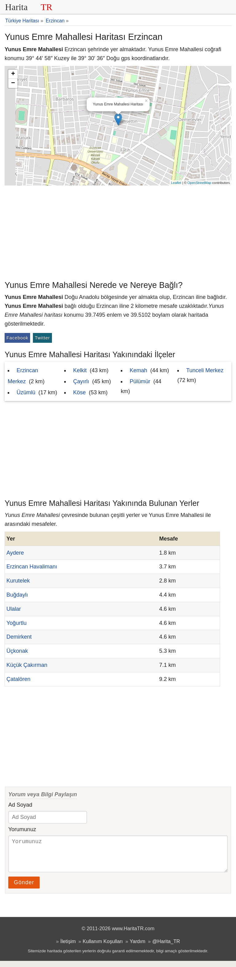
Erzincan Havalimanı (31, 567)
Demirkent (19, 637)
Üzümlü (26, 392)
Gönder (24, 888)
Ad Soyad (20, 805)
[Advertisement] (118, 231)
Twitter (42, 337)
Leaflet (176, 183)
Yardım (137, 947)
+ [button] (13, 74)
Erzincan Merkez (23, 375)
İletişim (68, 947)
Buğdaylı (17, 595)
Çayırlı (81, 381)
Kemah (138, 370)
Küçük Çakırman (26, 665)
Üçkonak (17, 651)
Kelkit (80, 370)
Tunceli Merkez (204, 370)
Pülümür (140, 381)
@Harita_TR (166, 947)
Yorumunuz (22, 829)
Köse (79, 392)
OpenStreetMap (199, 183)
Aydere (15, 553)
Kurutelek (18, 581)
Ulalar (13, 609)
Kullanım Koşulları (103, 947)
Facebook (17, 337)
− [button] (13, 83)
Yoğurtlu (16, 623)
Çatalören (18, 679)
